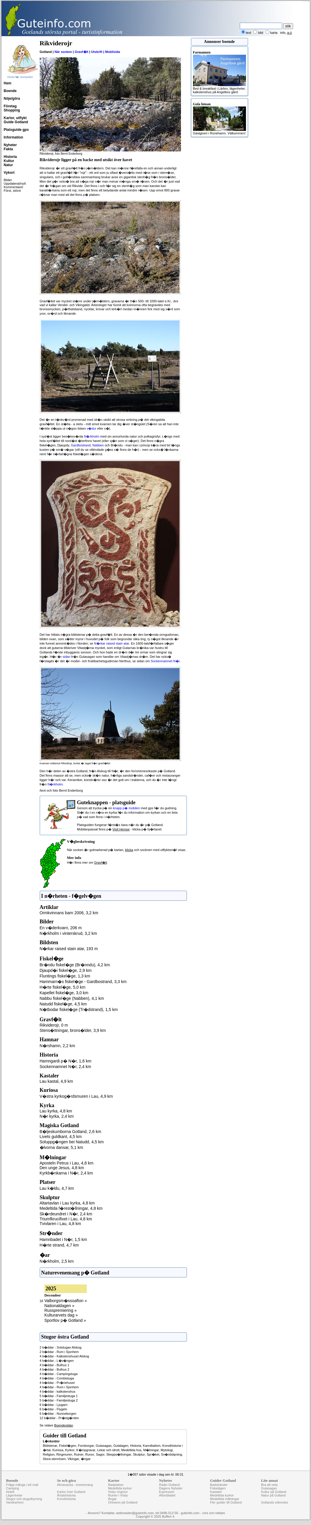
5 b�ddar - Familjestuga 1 (59, 1396)
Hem (7, 83)
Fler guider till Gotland (226, 1502)
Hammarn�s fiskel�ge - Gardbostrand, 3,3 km (83, 981)
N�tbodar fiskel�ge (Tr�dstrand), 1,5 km (79, 1009)
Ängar (112, 1499)
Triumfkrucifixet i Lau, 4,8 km (66, 1219)
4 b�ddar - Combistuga (57, 1378)
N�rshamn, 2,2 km (57, 1045)
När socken (63, 52)
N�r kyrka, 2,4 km (57, 1116)
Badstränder (219, 1484)
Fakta (8, 149)
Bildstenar (50, 1445)
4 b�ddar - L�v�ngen (57, 1360)
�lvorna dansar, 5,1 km (61, 1147)
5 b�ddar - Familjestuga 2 (59, 1400)
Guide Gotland (16, 122)
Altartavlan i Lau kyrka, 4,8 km (67, 1203)
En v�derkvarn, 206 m (61, 927)
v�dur (91, 428)
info (282, 32)
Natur (8, 165)
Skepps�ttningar (118, 1454)
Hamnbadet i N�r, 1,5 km (63, 1239)
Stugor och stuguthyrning (24, 1499)
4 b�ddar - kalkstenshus (58, 1391)
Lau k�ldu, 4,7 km (57, 1188)
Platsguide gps (16, 130)
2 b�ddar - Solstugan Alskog (61, 1347)
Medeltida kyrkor (120, 1488)
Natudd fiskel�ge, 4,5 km (63, 1004)
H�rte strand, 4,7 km (59, 1245)
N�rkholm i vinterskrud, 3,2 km (68, 933)
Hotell (10, 1492)
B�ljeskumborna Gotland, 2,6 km (70, 1131)
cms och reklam (213, 1513)
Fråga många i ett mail (22, 1484)
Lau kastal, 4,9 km (56, 1081)
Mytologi (167, 1450)
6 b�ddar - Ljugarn (54, 1404)
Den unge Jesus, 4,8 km (62, 1167)
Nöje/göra (12, 98)
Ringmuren (64, 1454)
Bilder (8, 180)
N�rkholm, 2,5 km (57, 1261)
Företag (10, 106)
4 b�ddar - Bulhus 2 (54, 1369)
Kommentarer (14, 187)
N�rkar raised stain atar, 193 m (69, 948)
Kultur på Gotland (273, 1492)
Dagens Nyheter (170, 1488)
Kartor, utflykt (15, 118)
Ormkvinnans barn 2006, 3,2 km (69, 912)
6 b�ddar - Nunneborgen (58, 1413)
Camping (12, 1488)
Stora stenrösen (54, 1459)
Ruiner (78, 1454)
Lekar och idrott (108, 1450)
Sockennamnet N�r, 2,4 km (65, 1066)
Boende (10, 91)
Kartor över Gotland (71, 1492)
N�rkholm (91, 436)
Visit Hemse (120, 829)
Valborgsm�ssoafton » (65, 1300)
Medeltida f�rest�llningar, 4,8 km (71, 1208)
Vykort (9, 173)
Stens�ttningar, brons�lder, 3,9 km (73, 1030)
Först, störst (12, 190)
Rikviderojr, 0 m (54, 1025)
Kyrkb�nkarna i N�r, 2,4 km (66, 1173)
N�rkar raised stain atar (111, 643)
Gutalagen (120, 1445)
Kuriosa (57, 1450)
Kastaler (216, 1492)
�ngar (86, 1459)
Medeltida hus (131, 1450)
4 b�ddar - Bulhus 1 (54, 1365)
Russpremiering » (60, 1310)
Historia (10, 157)
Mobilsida (112, 52)
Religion (49, 1454)
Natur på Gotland (273, 1495)
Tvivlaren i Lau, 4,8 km (60, 1223)
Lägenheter (14, 1495)
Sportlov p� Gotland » (65, 1320)
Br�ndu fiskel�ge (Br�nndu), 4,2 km (75, 964)
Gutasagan (104, 1445)
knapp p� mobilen (126, 808)
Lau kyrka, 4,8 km (56, 1111)
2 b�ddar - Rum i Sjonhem (59, 1352)
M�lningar (151, 1450)
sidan (66, 656)
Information (13, 137)
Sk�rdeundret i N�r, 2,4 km (66, 1214)
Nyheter (10, 145)
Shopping (12, 110)
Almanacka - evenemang (75, 1484)
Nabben (98, 445)
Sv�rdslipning (171, 1454)
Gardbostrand (81, 445)
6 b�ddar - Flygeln (53, 1409)
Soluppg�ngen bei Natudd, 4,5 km (72, 1141)
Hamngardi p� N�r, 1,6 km (66, 1061)
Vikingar (73, 1459)
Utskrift (96, 52)
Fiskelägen (218, 1488)
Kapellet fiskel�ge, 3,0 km (64, 992)
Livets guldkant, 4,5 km (61, 1136)
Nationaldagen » (59, 1305)
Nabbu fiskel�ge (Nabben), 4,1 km (72, 998)
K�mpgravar (85, 1450)
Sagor (100, 1454)
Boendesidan (63, 1425)
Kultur (9, 161)
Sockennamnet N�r (165, 661)
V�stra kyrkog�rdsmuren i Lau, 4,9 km (76, 1096)
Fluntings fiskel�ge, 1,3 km (65, 976)
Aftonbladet (167, 1495)
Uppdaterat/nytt (15, 183)
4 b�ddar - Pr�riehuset (57, 1382)
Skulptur (139, 1454)
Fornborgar (86, 1445)
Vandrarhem (15, 1502)
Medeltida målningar (224, 1499)
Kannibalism (152, 1445)
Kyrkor (69, 1450)
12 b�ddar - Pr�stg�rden (59, 1418)
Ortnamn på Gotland (122, 1502)
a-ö (289, 32)
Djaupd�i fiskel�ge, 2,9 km (66, 970)
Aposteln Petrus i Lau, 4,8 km (67, 1163)
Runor (89, 1454)
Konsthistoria (66, 1499)
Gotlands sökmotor (274, 1502)
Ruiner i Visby (118, 1495)
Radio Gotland (169, 1484)
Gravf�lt (81, 52)
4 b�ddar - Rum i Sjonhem (59, 1387)
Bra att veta (269, 1484)
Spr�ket (153, 1454)
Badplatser (116, 1484)
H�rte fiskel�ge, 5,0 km (63, 987)
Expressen (166, 1492)
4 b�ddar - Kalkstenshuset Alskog (64, 1356)
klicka (129, 850)
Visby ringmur (118, 1492)
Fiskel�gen (67, 1445)
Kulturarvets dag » (61, 1315)
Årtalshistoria (66, 1495)
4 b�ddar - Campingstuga (59, 1374)
